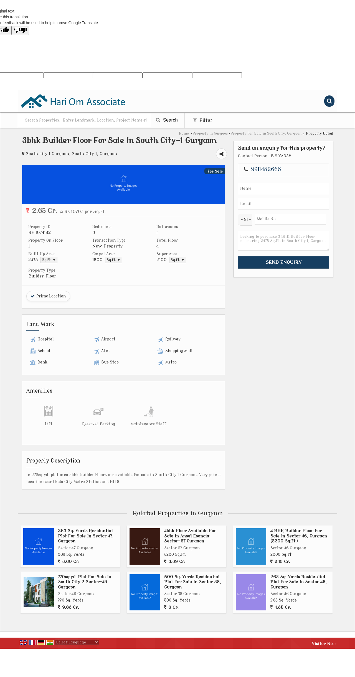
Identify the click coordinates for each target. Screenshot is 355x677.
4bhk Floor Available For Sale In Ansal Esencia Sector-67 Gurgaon (190, 536)
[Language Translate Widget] (77, 642)
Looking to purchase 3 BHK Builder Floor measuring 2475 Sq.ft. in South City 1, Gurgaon (283, 241)
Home (184, 133)
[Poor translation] (20, 30)
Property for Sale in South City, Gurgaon (265, 133)
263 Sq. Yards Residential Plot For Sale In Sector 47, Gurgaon (85, 536)
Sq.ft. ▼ (49, 260)
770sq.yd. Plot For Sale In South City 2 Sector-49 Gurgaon (84, 582)
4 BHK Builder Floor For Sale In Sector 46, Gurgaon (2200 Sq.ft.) (298, 536)
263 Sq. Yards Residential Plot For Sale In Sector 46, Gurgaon (298, 582)
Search (167, 120)
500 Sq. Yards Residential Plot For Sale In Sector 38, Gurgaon (192, 582)
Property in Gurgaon (210, 133)
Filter (202, 120)
